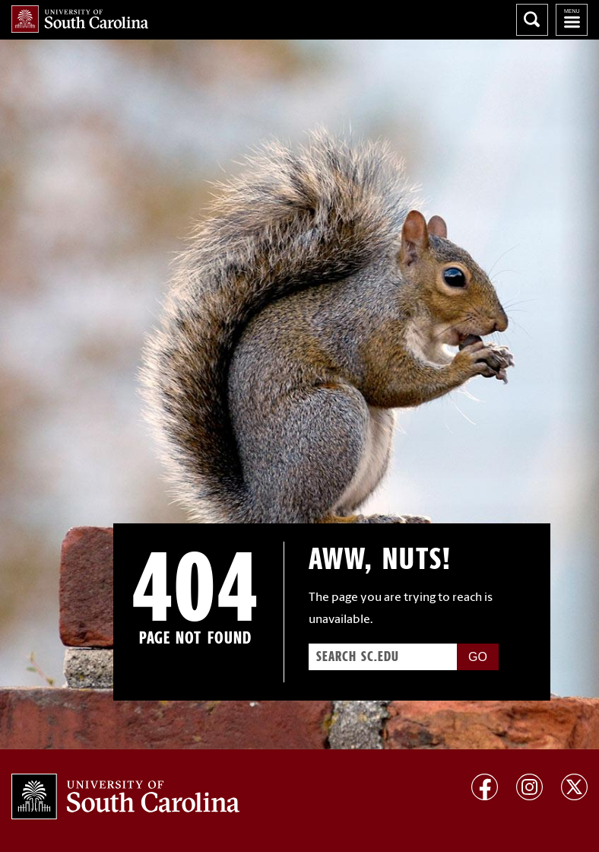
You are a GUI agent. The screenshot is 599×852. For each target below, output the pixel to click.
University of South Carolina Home (79, 19)
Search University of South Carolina (532, 20)
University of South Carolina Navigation (572, 20)
